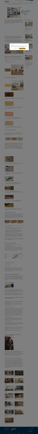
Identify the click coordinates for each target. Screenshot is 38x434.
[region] (19, 46)
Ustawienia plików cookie (16, 48)
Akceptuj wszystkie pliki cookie (22, 48)
